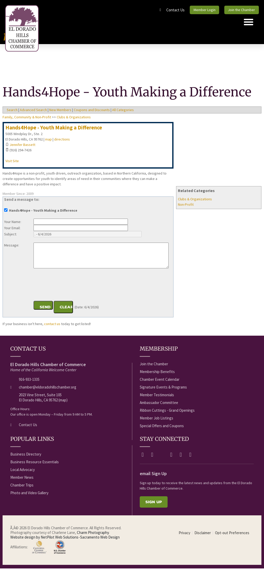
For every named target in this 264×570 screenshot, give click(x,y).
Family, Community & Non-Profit (27, 118)
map (48, 140)
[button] (248, 23)
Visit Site (12, 162)
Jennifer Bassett (22, 146)
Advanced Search (33, 111)
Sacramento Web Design (100, 538)
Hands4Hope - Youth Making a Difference (53, 129)
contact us (52, 325)
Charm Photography (93, 534)
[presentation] (73, 287)
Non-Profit (186, 206)
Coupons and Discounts (92, 111)
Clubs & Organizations (195, 200)
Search (12, 111)
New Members (60, 111)
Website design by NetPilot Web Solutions (44, 538)
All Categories (123, 111)
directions (62, 140)
